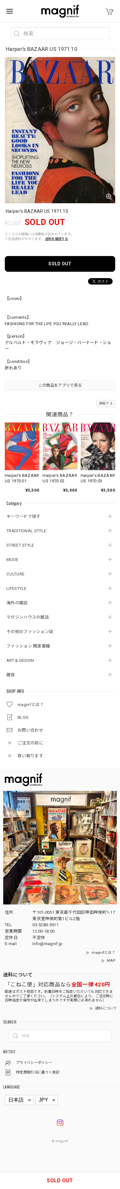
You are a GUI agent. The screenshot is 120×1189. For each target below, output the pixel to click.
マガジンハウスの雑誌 (27, 617)
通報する (106, 403)
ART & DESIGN (20, 660)
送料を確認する (56, 239)
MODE (12, 559)
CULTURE (15, 574)
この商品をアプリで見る (60, 385)
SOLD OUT (59, 263)
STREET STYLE (20, 545)
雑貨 (10, 674)
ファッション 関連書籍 (28, 646)
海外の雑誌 (17, 602)
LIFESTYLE (16, 588)
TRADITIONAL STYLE (26, 530)
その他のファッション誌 (29, 631)
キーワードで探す (23, 516)
